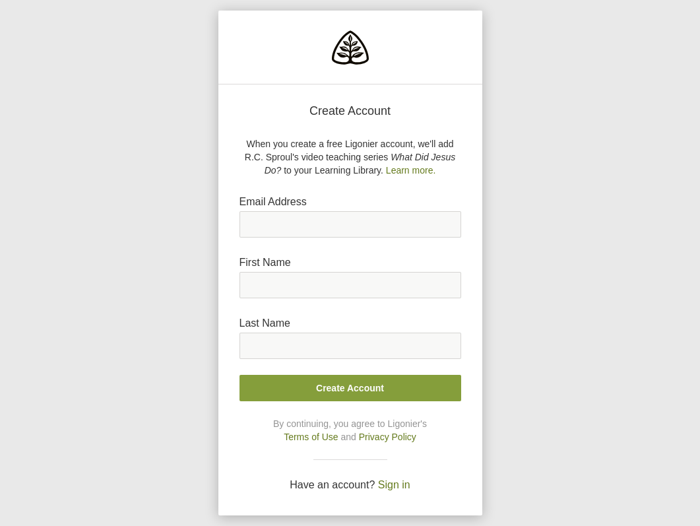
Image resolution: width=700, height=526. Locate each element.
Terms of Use (311, 437)
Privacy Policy (387, 437)
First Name (265, 262)
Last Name (264, 323)
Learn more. (410, 170)
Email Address (273, 201)
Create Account (350, 388)
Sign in (394, 484)
